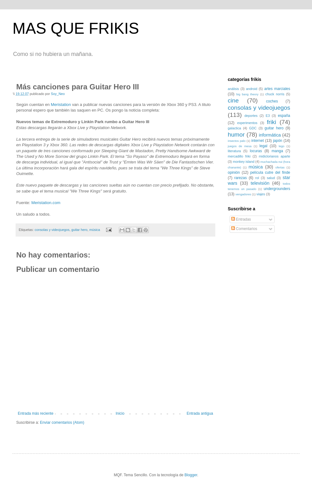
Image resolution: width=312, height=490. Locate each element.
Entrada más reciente (35, 413)
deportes (251, 116)
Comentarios (244, 229)
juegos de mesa (239, 146)
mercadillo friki (239, 156)
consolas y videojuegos (52, 230)
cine (233, 100)
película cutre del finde (270, 172)
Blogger (190, 475)
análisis (233, 89)
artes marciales (277, 89)
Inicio (120, 413)
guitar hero (79, 230)
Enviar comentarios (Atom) (62, 422)
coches (272, 101)
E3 (268, 116)
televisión (260, 183)
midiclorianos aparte (274, 156)
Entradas (241, 219)
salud (271, 178)
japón (277, 140)
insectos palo (237, 140)
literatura (234, 151)
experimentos (247, 123)
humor (236, 134)
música (94, 230)
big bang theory (247, 94)
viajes (260, 194)
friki (271, 122)
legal (263, 146)
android (251, 89)
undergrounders (277, 189)
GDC (252, 128)
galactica (234, 128)
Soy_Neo (58, 94)
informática (270, 135)
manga (277, 151)
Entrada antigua (200, 413)
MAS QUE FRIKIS (75, 28)
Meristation (61, 104)
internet (257, 140)
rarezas (240, 178)
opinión (234, 172)
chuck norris (275, 94)
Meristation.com (45, 202)
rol (257, 178)
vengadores (243, 194)
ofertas (280, 167)
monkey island (243, 161)
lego (281, 146)
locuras (256, 151)
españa (284, 115)
